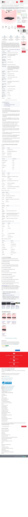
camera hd (3, 432)
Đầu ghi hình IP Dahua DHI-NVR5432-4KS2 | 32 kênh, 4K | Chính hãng (14, 322)
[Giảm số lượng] (18, 24)
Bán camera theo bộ (4, 400)
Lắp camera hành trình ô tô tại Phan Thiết (7, 451)
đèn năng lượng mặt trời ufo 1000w (7, 418)
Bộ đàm (3, 453)
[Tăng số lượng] (21, 24)
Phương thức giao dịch (5, 411)
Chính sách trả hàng (4, 408)
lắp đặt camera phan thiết (5, 429)
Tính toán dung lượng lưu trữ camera (7, 440)
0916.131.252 (8, 293)
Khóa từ (3, 442)
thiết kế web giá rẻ (4, 413)
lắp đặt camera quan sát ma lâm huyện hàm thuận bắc (9, 437)
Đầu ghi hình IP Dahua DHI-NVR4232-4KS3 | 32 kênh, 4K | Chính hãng (3, 334)
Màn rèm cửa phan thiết (5, 431)
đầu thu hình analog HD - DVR (6, 434)
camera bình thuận (4, 439)
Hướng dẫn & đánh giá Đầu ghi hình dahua (8, 301)
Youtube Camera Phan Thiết (9, 388)
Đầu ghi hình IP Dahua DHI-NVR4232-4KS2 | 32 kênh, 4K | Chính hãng (21, 11)
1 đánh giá (21, 15)
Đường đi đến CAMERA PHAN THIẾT (7, 379)
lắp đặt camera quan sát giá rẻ (6, 412)
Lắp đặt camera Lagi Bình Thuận (6, 444)
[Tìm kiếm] (17, 2)
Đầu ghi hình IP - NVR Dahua (24, 18)
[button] (3, 17)
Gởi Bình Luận (17, 350)
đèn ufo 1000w (4, 416)
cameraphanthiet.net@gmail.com (9, 295)
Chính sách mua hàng (5, 405)
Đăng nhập (21, 2)
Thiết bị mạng (3, 449)
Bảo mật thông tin (4, 406)
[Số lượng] (20, 24)
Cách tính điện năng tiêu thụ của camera (7, 448)
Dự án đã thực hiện (4, 395)
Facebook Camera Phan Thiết (9, 387)
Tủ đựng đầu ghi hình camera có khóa (27, 32)
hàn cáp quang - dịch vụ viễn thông (7, 402)
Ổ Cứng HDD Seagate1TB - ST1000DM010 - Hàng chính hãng (22, 32)
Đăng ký (22, 1)
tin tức (2, 396)
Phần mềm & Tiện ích (5, 419)
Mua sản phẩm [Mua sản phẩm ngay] (20, 25)
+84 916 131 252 (7, 376)
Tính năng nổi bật (6, 103)
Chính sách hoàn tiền (5, 407)
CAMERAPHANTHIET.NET (18, 455)
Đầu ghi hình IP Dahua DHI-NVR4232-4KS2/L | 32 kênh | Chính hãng (3, 322)
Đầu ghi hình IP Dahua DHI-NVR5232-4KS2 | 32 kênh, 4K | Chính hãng (9, 322)
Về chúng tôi (3, 394)
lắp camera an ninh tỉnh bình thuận (7, 438)
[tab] (3, 26)
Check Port (3, 445)
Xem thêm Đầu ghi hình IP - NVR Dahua (11, 338)
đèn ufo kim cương (4, 417)
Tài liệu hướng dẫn (4, 397)
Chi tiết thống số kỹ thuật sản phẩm (9, 104)
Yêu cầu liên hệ (24, 426)
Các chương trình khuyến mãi (6, 401)
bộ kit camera (3, 433)
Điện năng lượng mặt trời (5, 450)
